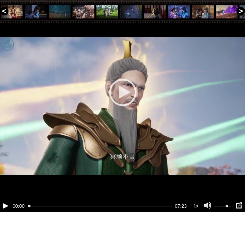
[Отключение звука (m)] (207, 229)
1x (196, 229)
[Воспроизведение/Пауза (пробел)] (5, 229)
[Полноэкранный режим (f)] (239, 229)
